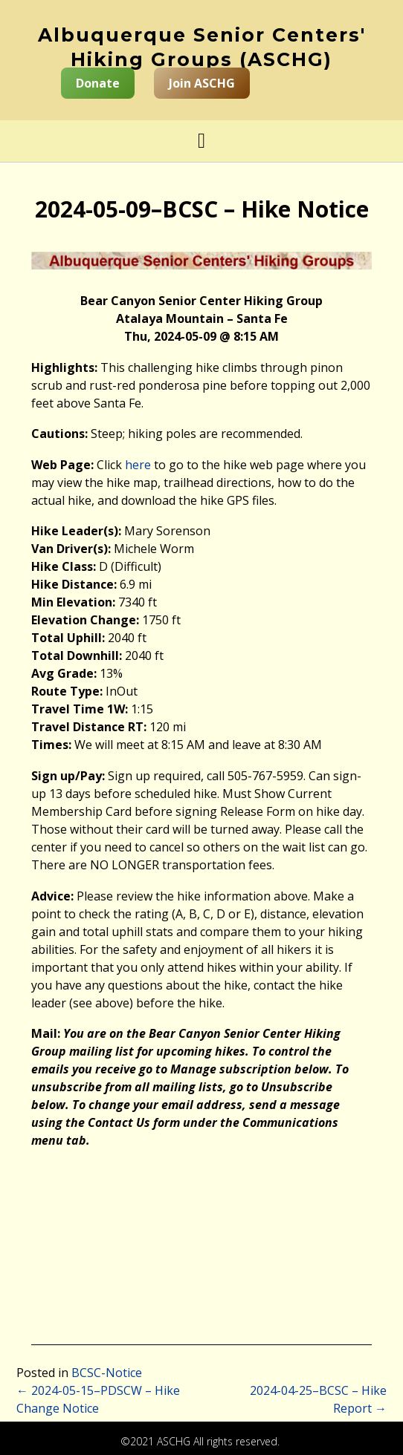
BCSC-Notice (106, 1372)
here (138, 465)
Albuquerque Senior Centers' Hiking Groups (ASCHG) (202, 47)
